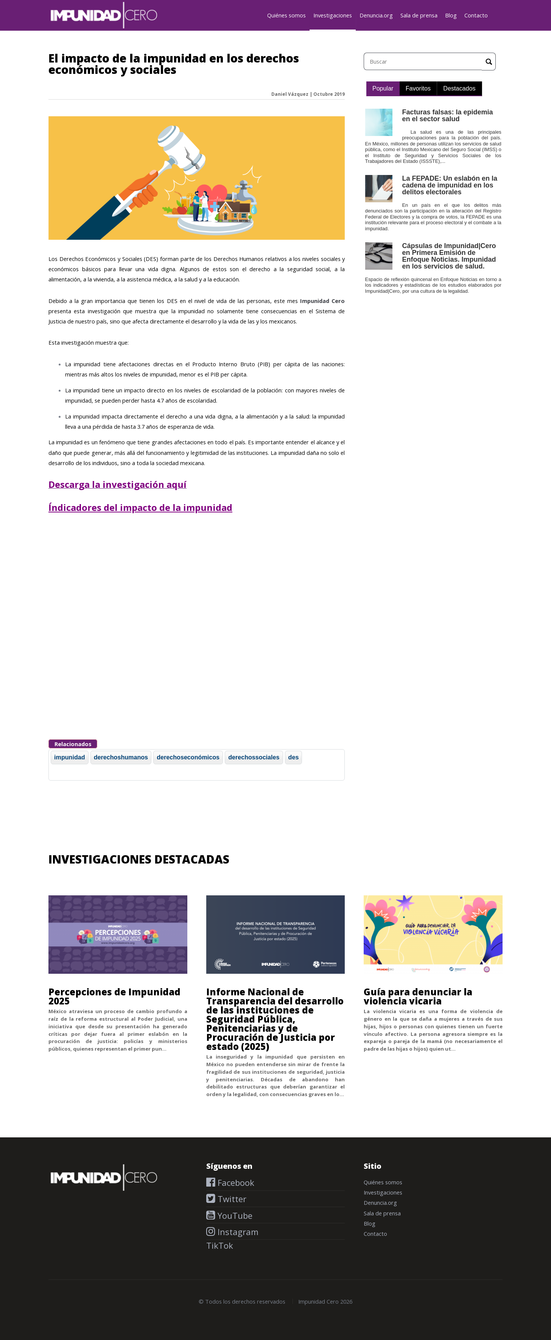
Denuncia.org (376, 15)
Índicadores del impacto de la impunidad (140, 507)
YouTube (233, 1215)
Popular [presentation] (383, 88)
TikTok (219, 1245)
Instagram (236, 1231)
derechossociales (253, 757)
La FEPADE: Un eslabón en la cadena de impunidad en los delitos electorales (449, 185)
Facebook (234, 1182)
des (293, 757)
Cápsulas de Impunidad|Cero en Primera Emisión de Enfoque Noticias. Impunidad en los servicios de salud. (449, 256)
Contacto (476, 15)
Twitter (230, 1198)
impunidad (69, 757)
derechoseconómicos (188, 757)
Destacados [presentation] (459, 88)
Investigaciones (332, 15)
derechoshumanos (121, 757)
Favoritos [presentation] (418, 88)
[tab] (383, 88)
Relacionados (73, 744)
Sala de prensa (418, 15)
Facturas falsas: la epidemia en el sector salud (447, 115)
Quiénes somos (286, 15)
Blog (451, 15)
